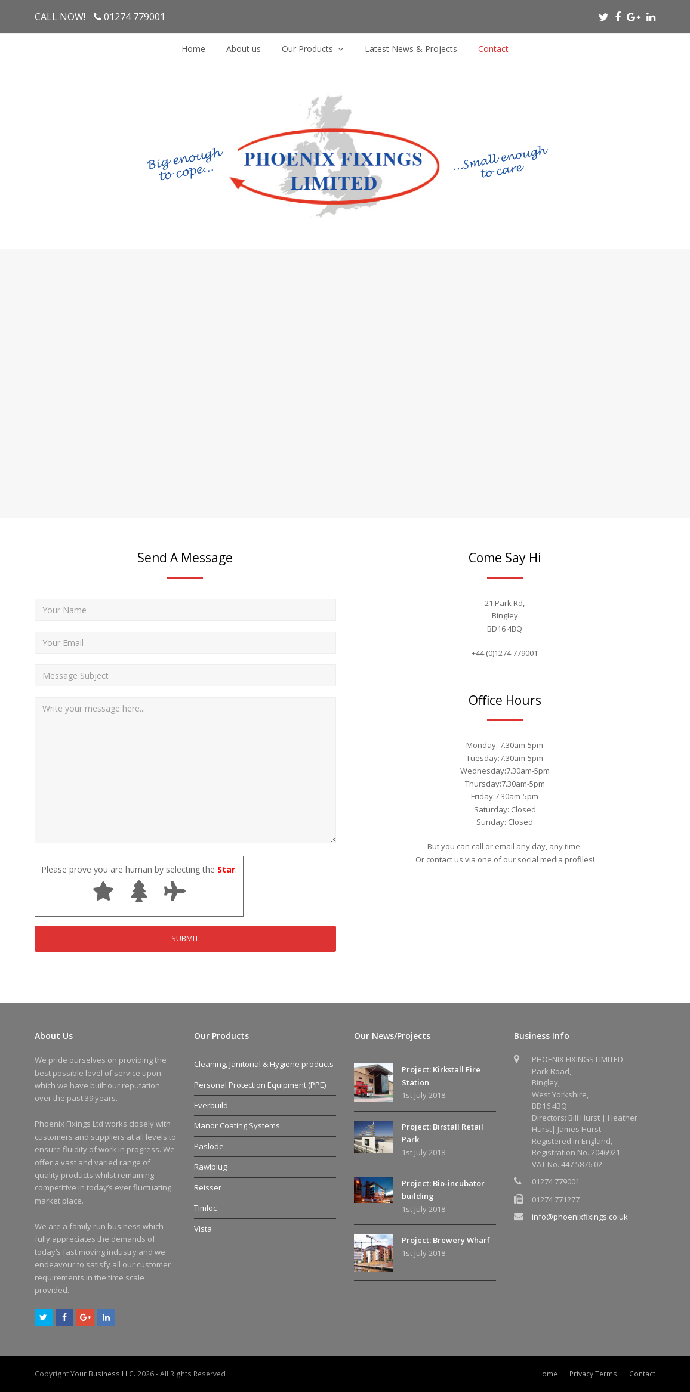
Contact (642, 1374)
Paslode (209, 1146)
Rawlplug (210, 1166)
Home (547, 1374)
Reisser (207, 1187)
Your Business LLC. (102, 1374)
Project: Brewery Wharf (446, 1240)
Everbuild (211, 1105)
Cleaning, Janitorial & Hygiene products (264, 1064)
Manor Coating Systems (237, 1125)
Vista (203, 1228)
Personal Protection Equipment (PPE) (260, 1084)
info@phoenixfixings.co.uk (580, 1216)
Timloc (205, 1207)
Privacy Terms (593, 1374)
